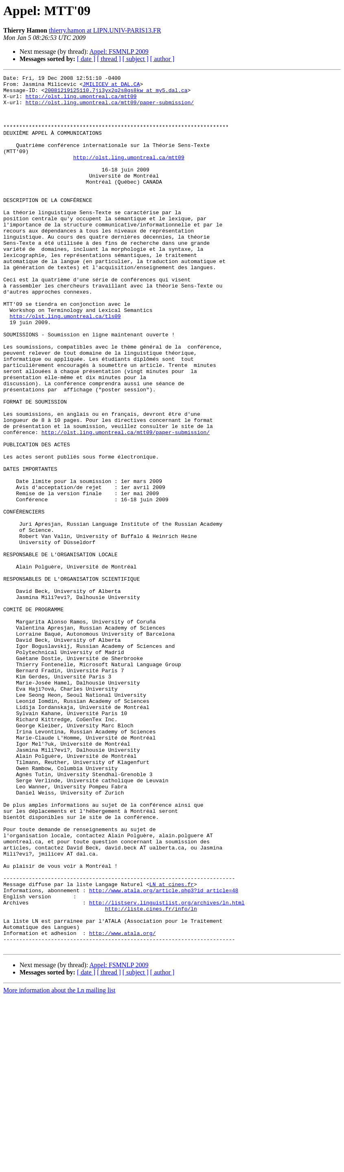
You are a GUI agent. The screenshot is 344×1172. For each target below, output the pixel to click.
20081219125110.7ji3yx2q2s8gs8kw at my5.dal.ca (115, 93)
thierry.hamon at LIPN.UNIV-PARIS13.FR (105, 30)
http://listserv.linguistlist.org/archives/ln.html (167, 1068)
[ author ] (162, 58)
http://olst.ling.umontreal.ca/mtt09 (81, 101)
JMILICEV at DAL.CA (111, 86)
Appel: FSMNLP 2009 (119, 51)
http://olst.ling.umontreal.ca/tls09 (65, 365)
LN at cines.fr (171, 1046)
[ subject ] (136, 58)
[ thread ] (109, 58)
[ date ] (86, 58)
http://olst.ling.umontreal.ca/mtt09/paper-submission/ (110, 108)
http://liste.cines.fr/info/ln (151, 1076)
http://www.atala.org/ (122, 1105)
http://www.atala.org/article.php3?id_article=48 (164, 1054)
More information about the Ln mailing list (59, 1164)
